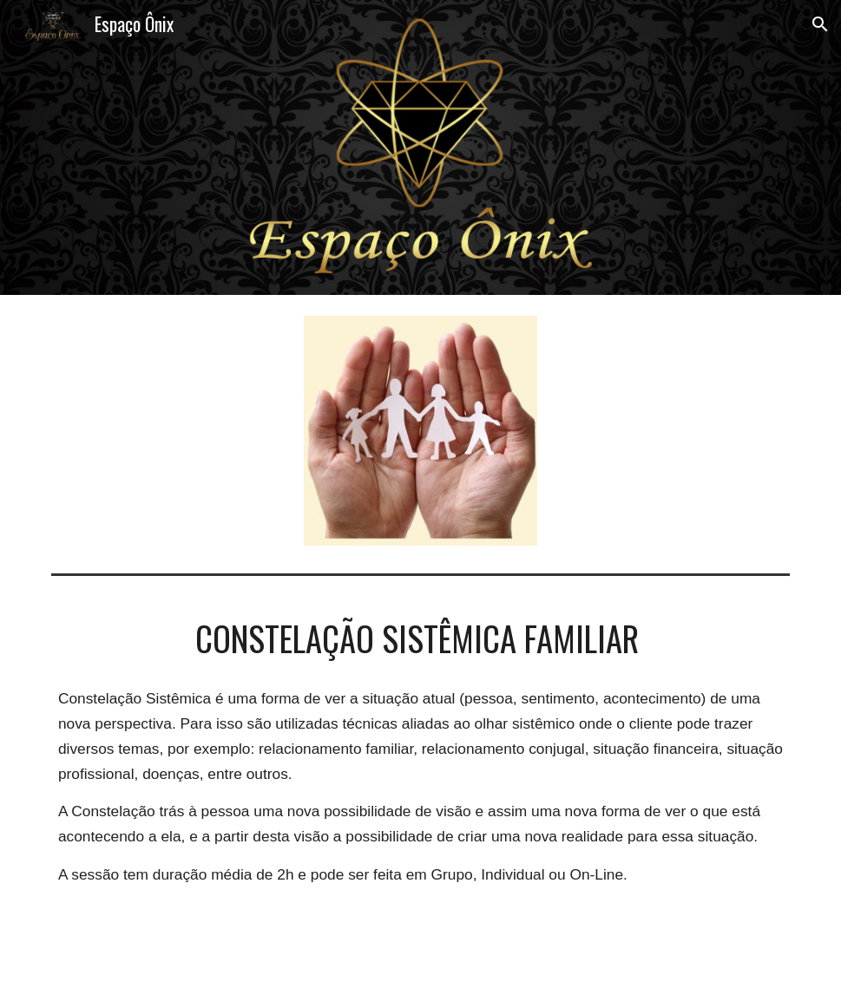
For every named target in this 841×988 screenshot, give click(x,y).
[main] (420, 639)
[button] (820, 24)
